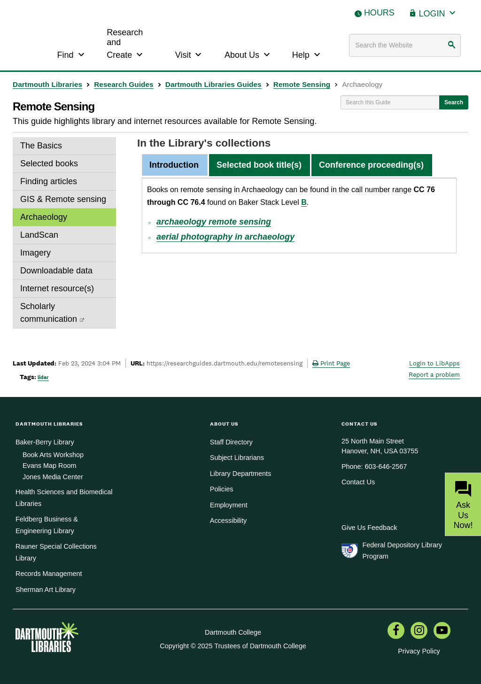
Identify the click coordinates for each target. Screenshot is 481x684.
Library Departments (240, 473)
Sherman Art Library (46, 589)
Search (453, 102)
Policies (221, 489)
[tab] (174, 165)
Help (307, 53)
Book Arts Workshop (53, 455)
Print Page (331, 363)
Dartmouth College (233, 632)
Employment (229, 505)
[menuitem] (396, 631)
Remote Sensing (301, 84)
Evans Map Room (49, 465)
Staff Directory (231, 442)
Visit (189, 53)
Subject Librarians (237, 457)
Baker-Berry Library (45, 442)
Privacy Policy (419, 651)
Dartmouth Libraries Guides (213, 84)
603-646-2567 (386, 466)
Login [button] (438, 12)
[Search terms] (405, 45)
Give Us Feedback (369, 527)
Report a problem (434, 374)
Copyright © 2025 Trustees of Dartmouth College (233, 646)
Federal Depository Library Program (402, 550)
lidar (43, 377)
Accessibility (228, 520)
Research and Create (126, 44)
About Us (248, 53)
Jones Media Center (53, 477)
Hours (379, 12)
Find (72, 53)
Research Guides (123, 84)
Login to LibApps (434, 363)
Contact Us (358, 482)
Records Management (49, 573)
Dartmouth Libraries (47, 84)
